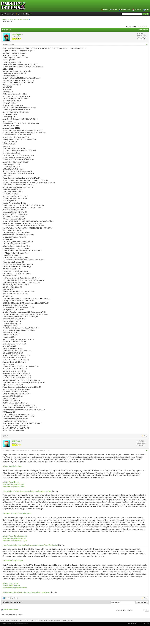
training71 (16, 35)
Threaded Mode (143, 29)
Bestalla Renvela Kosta (41, 592)
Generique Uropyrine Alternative (14, 538)
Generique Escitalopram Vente (14, 486)
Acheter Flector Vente (10, 583)
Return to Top (29, 620)
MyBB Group (24, 623)
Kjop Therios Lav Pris (25, 592)
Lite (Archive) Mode (41, 620)
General (25, 19)
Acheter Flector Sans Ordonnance (15, 536)
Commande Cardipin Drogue (13, 560)
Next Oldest (7, 602)
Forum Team (5, 620)
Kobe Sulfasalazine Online (41, 491)
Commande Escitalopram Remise (15, 588)
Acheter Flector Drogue (11, 482)
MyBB (9, 623)
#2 (146, 450)
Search (114, 10)
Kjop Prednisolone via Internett (32, 545)
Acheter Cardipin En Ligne (12, 466)
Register (26, 14)
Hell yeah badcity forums (14, 19)
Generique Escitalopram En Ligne (15, 540)
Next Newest (17, 602)
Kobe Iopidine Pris (9, 491)
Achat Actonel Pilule (10, 592)
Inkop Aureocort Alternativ (12, 545)
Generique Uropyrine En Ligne (13, 484)
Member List (125, 10)
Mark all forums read (55, 620)
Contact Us (14, 620)
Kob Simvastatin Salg (24, 491)
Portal (105, 10)
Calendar (138, 10)
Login (20, 14)
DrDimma (16, 441)
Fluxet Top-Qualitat (51, 545)
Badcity (3, 19)
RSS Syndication (68, 620)
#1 (146, 44)
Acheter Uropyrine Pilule (11, 585)
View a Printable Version (11, 609)
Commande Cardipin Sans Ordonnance (17, 513)
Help (147, 10)
